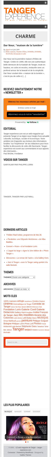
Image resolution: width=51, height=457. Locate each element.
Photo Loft (29, 324)
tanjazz (28, 329)
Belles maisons (10, 52)
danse (13, 307)
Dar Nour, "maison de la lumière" (23, 45)
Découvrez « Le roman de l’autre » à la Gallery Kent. (27, 258)
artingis (20, 301)
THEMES (7, 277)
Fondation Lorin (12, 309)
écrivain (7, 332)
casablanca (28, 301)
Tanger (18, 329)
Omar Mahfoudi (10, 321)
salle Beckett (16, 326)
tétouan (46, 330)
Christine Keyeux (38, 301)
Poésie (43, 324)
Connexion (11, 452)
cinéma (8, 303)
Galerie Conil (28, 309)
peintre (18, 321)
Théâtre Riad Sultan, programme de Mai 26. (24, 235)
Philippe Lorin (18, 323)
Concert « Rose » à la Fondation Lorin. (22, 246)
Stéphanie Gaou (29, 326)
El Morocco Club (37, 307)
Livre (16, 318)
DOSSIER (38, 52)
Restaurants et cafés (19, 54)
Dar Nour (18, 307)
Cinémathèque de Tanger (22, 304)
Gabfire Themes (25, 455)
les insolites (26, 315)
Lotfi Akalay (27, 318)
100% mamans (10, 301)
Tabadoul (40, 326)
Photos (37, 323)
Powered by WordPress (25, 452)
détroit (28, 307)
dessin (24, 307)
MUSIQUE (42, 317)
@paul (8, 50)
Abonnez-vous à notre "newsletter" (26, 114)
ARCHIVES (8, 289)
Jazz (16, 315)
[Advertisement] (25, 375)
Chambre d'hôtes (21, 52)
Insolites (29, 312)
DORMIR (30, 52)
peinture (26, 320)
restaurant (8, 326)
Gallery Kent (20, 312)
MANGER (9, 54)
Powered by (26, 122)
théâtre (35, 330)
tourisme (41, 330)
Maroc (34, 318)
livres (20, 318)
